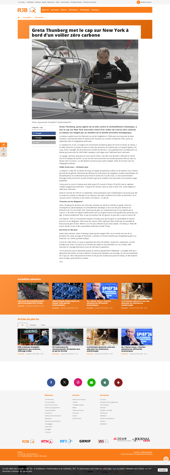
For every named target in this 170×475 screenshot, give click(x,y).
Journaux (55, 10)
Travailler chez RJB (106, 410)
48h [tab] (22, 325)
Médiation (103, 415)
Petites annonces (78, 410)
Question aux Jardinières (53, 421)
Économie (39, 17)
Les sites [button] (21, 2)
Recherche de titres (51, 405)
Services (95, 10)
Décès (58, 2)
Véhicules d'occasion (89, 2)
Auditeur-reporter (144, 2)
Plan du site (43, 456)
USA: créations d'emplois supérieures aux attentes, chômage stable (29, 349)
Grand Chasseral (50, 410)
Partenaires (104, 413)
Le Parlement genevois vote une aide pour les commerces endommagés (135, 303)
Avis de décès (77, 418)
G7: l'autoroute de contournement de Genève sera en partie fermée (66, 349)
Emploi (44, 2)
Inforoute (38, 2)
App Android (118, 382)
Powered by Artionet (127, 454)
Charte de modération (107, 418)
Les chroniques (50, 402)
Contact (102, 421)
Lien (36, 142)
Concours (48, 432)
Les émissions (49, 399)
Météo (75, 407)
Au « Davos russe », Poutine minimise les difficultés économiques (99, 303)
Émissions (73, 10)
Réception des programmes (109, 402)
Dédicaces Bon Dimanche (53, 415)
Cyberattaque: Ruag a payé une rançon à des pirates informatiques (65, 303)
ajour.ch (45, 10)
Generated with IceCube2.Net (143, 454)
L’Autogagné (49, 424)
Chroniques (84, 10)
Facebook (51, 382)
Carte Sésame (65, 2)
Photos (64, 10)
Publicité (103, 407)
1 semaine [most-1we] (32, 325)
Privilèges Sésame (76, 2)
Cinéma (75, 402)
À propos (103, 399)
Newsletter (103, 424)
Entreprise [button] (30, 2)
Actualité (27, 17)
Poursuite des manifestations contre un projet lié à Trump (31, 302)
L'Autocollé (48, 426)
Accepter (162, 470)
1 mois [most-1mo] (43, 325)
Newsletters (91, 382)
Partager (37, 133)
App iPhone (105, 382)
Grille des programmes (52, 407)
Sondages (48, 429)
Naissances (51, 2)
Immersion (48, 413)
